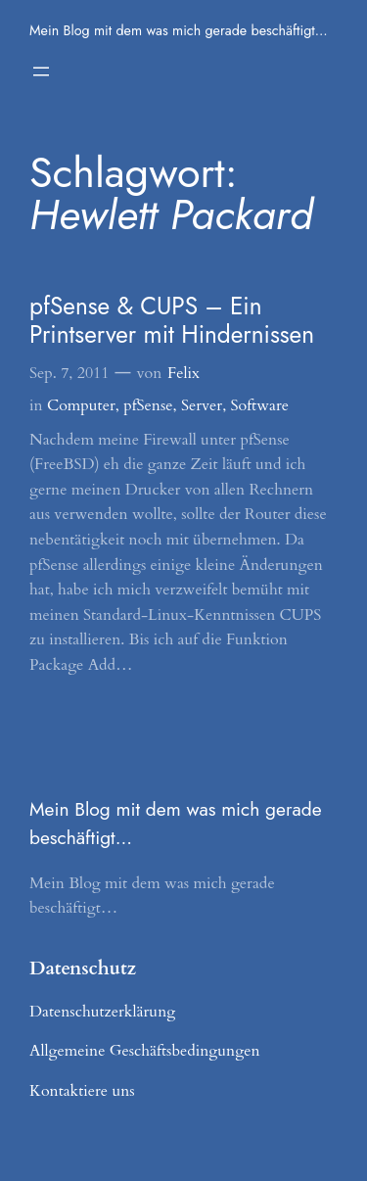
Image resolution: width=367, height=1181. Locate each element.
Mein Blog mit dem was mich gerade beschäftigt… (178, 30)
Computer (81, 405)
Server (201, 405)
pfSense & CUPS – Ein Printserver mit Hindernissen (171, 321)
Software (260, 405)
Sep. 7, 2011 (69, 373)
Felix (183, 373)
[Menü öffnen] (41, 71)
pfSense (147, 405)
